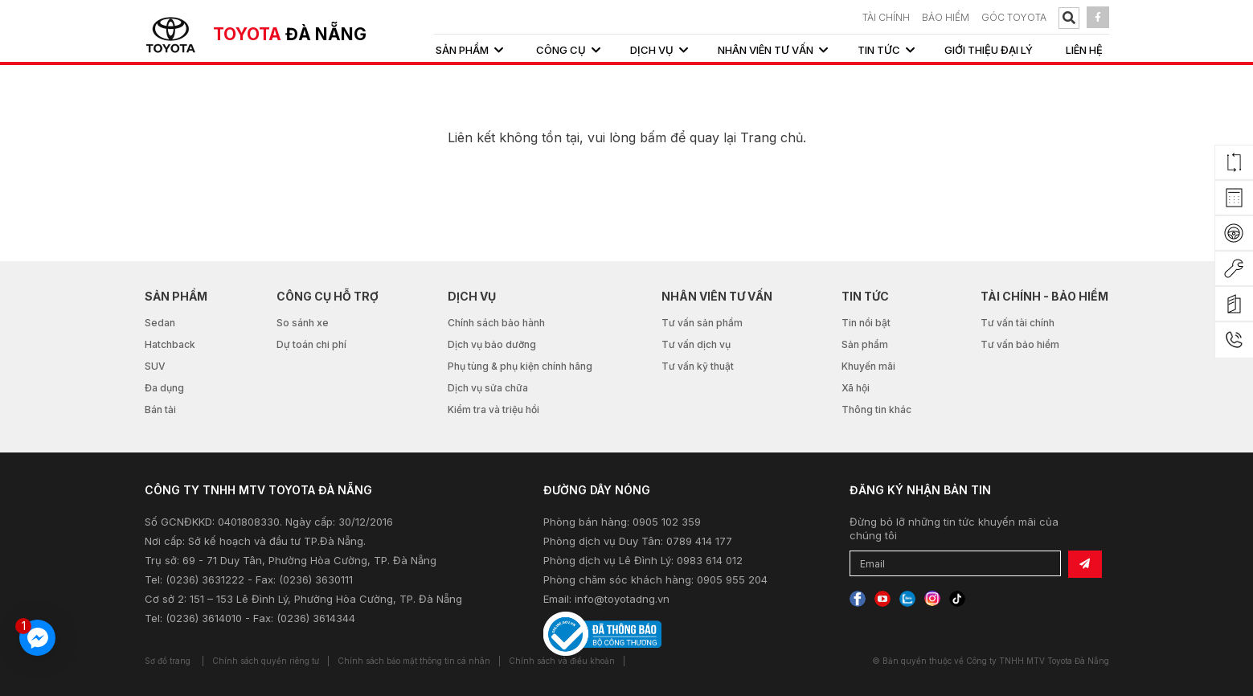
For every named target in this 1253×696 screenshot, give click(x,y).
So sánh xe (302, 323)
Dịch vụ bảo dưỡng (492, 344)
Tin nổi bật (866, 323)
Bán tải (160, 409)
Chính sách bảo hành (496, 323)
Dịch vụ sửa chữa (488, 388)
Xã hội (855, 388)
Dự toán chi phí (311, 344)
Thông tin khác (876, 409)
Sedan (160, 323)
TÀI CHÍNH (886, 17)
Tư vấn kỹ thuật (697, 366)
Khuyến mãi (868, 366)
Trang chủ (771, 137)
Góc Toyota (1013, 17)
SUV (155, 366)
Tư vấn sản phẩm (702, 323)
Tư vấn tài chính (1017, 323)
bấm (653, 137)
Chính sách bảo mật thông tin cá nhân (414, 660)
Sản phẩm (864, 344)
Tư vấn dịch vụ (696, 344)
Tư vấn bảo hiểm (1020, 344)
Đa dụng (164, 388)
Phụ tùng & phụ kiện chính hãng (520, 366)
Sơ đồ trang (167, 660)
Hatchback (170, 344)
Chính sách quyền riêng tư (265, 660)
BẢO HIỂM (945, 17)
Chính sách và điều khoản (562, 660)
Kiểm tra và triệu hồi (493, 409)
